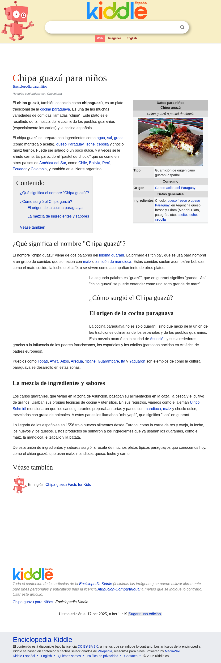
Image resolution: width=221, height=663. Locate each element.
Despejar (173, 27)
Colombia (39, 169)
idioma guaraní (111, 255)
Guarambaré (108, 361)
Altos (64, 361)
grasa (118, 138)
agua (101, 138)
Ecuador (20, 169)
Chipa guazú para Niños (33, 602)
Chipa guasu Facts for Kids (68, 485)
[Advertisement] (110, 57)
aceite (182, 215)
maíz (87, 262)
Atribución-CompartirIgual (119, 589)
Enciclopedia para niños (30, 86)
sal (109, 138)
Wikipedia (105, 651)
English (132, 38)
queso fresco (177, 200)
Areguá (77, 361)
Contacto (130, 656)
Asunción (158, 339)
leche (193, 215)
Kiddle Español (24, 656)
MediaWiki (172, 651)
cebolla (160, 219)
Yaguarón (137, 361)
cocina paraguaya (55, 109)
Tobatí (43, 361)
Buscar (182, 27)
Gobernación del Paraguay (175, 188)
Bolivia (94, 163)
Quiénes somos (69, 656)
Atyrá (54, 361)
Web (100, 38)
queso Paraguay (70, 144)
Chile (82, 163)
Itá (123, 361)
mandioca (152, 409)
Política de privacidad (102, 656)
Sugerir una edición (145, 614)
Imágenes (114, 38)
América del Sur (52, 163)
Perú (106, 163)
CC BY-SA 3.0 (88, 646)
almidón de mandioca (113, 262)
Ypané (90, 361)
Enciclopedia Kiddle (95, 584)
